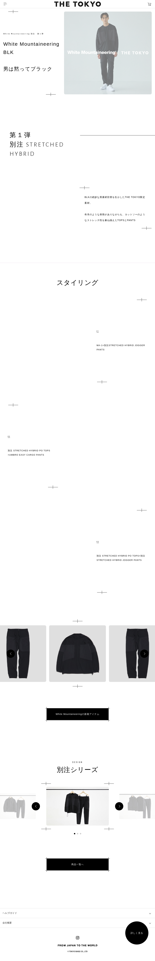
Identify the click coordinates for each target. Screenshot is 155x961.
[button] (11, 654)
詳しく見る (137, 933)
